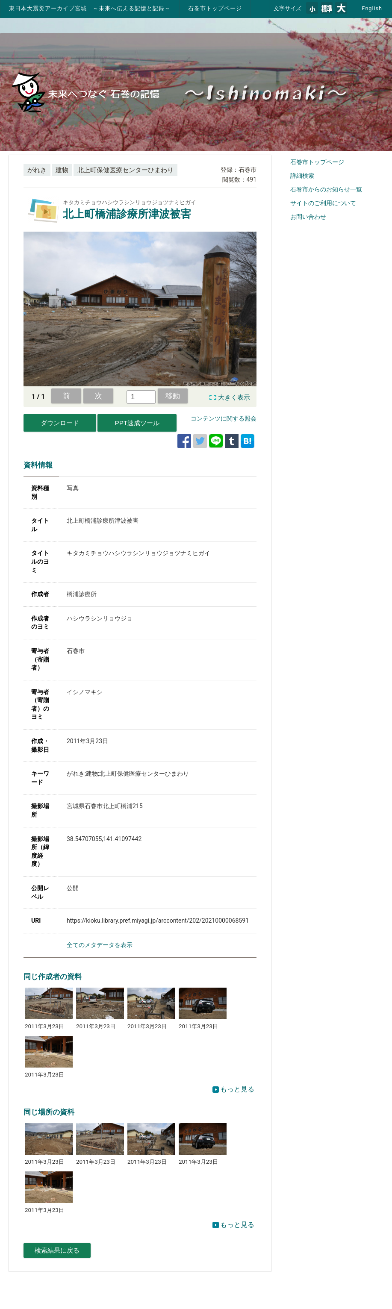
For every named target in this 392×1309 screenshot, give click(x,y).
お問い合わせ (308, 216)
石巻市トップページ (215, 8)
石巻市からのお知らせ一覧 (326, 189)
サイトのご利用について (323, 203)
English (372, 8)
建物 (62, 170)
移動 (172, 395)
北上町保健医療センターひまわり (125, 170)
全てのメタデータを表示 (100, 944)
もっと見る (233, 1089)
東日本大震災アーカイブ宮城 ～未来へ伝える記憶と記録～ (90, 8)
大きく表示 (234, 397)
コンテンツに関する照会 (223, 418)
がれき (37, 170)
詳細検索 (302, 175)
